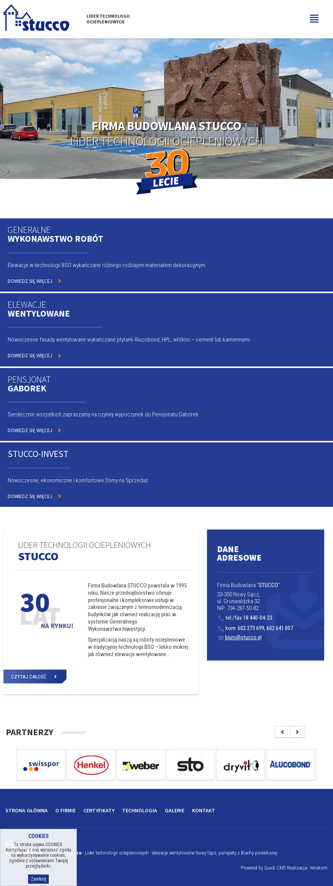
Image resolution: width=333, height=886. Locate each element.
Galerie (174, 810)
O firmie (65, 810)
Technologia (139, 810)
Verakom (319, 868)
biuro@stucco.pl (240, 637)
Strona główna (26, 810)
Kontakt (203, 810)
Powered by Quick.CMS (263, 868)
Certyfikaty (98, 810)
